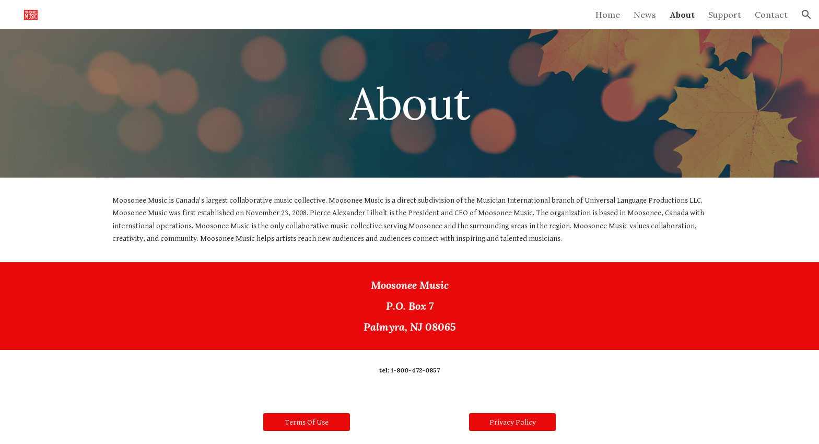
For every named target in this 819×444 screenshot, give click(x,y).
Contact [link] (771, 14)
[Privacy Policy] (512, 422)
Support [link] (724, 14)
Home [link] (607, 14)
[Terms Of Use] (306, 422)
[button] (806, 14)
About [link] (682, 14)
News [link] (645, 14)
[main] (409, 103)
